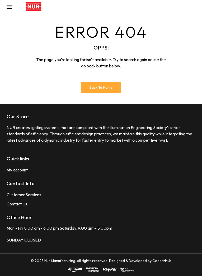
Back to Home (101, 87)
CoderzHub (161, 260)
